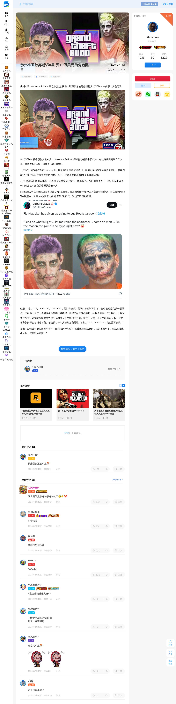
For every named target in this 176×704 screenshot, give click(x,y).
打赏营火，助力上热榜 (72, 349)
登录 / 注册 (167, 4)
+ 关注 (153, 65)
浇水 (143, 85)
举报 (58, 469)
